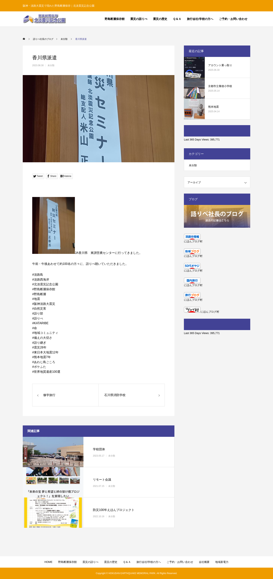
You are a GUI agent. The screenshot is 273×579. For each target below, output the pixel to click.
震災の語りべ (138, 18)
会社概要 (204, 561)
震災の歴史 (160, 18)
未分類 (51, 65)
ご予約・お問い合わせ (233, 18)
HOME (49, 561)
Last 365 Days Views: (197, 139)
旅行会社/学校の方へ (200, 18)
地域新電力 (221, 561)
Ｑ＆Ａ (177, 18)
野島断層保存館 (115, 18)
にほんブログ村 (193, 241)
